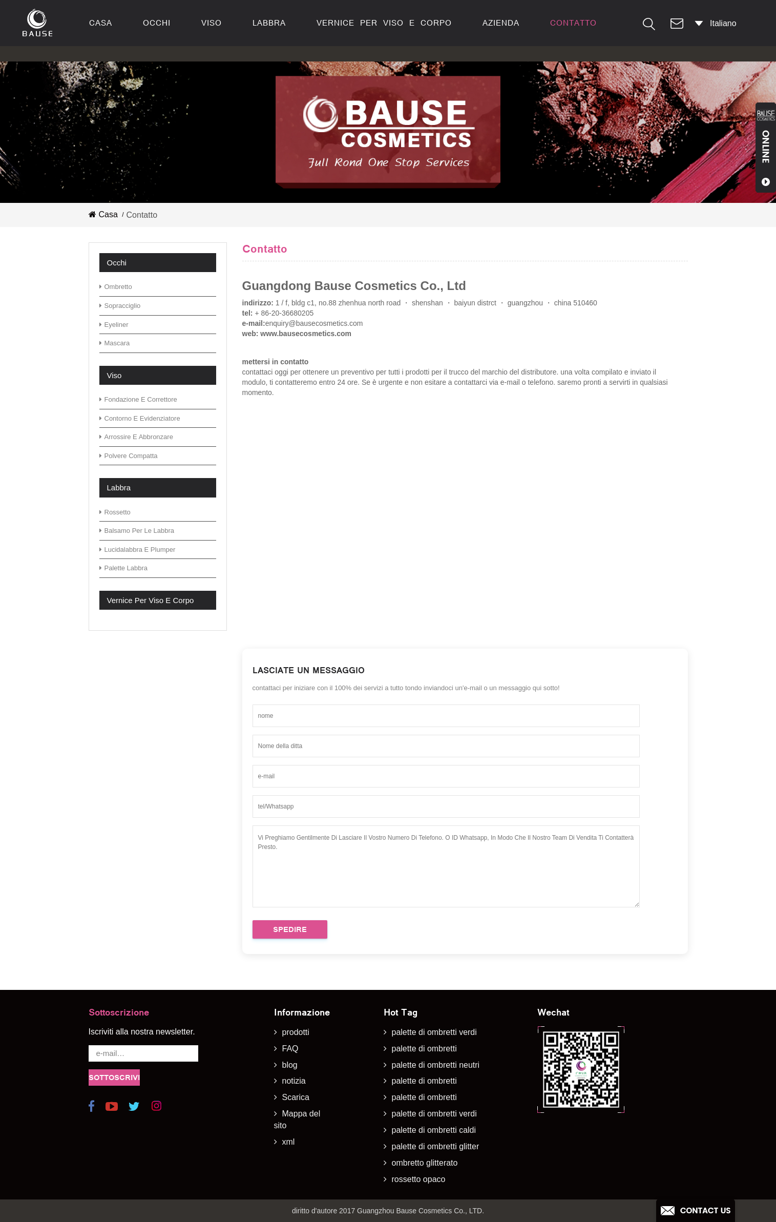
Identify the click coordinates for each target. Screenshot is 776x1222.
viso (211, 23)
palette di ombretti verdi (434, 1032)
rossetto (115, 512)
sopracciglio (120, 305)
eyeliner (114, 324)
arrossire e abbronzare (136, 437)
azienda (501, 23)
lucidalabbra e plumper (137, 549)
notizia (294, 1080)
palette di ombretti (424, 1048)
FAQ (290, 1048)
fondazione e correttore (138, 399)
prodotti (295, 1032)
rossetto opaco (419, 1179)
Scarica (295, 1097)
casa (100, 23)
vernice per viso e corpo (384, 23)
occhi (157, 23)
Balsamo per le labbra (137, 530)
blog (290, 1065)
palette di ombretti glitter (435, 1146)
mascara (114, 343)
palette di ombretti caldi (434, 1130)
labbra (269, 23)
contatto (573, 23)
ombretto (115, 287)
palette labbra (123, 568)
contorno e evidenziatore (139, 418)
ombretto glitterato (425, 1162)
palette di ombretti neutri (436, 1065)
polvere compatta (128, 456)
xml (288, 1141)
